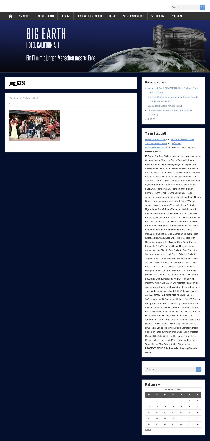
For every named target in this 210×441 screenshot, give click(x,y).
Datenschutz (157, 16)
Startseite (24, 16)
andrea (14, 98)
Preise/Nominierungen (133, 16)
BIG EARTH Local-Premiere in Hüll (165, 106)
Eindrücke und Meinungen (89, 16)
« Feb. (148, 429)
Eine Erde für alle (45, 16)
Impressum (176, 16)
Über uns (65, 16)
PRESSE (112, 16)
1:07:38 (151, 119)
